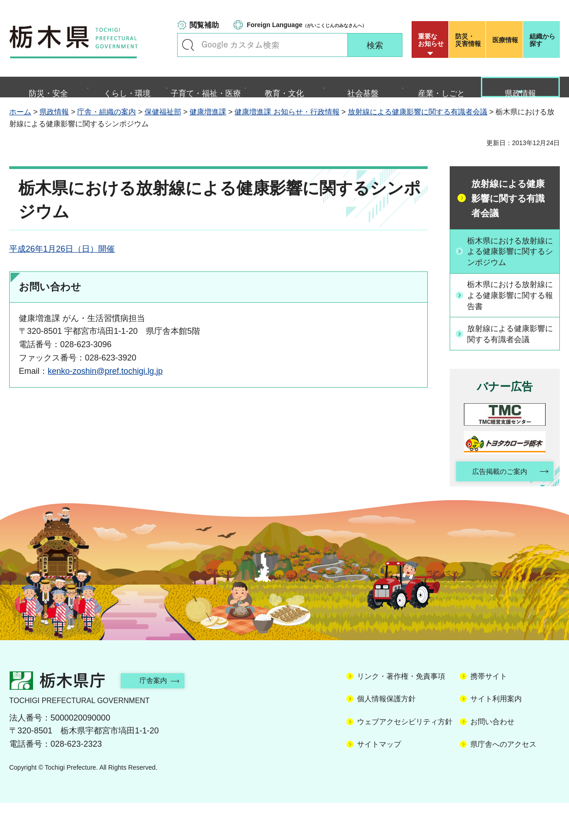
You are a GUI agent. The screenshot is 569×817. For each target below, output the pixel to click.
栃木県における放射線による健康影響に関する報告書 (510, 308)
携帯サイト (488, 690)
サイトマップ (379, 758)
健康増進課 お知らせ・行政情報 (286, 123)
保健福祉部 (163, 123)
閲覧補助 (204, 25)
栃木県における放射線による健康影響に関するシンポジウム (510, 263)
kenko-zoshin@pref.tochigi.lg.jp (105, 381)
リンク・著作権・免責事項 (401, 690)
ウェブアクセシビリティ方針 (404, 736)
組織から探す (542, 40)
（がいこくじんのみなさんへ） (307, 24)
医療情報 (505, 40)
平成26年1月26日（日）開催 (62, 260)
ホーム (20, 123)
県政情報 (54, 123)
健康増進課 (208, 123)
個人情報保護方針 (386, 713)
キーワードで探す (188, 45)
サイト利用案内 (496, 713)
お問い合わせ (492, 736)
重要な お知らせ (431, 40)
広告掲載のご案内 (497, 485)
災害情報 (469, 40)
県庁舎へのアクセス (503, 758)
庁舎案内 (158, 695)
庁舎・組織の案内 (106, 123)
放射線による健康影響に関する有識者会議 (417, 123)
